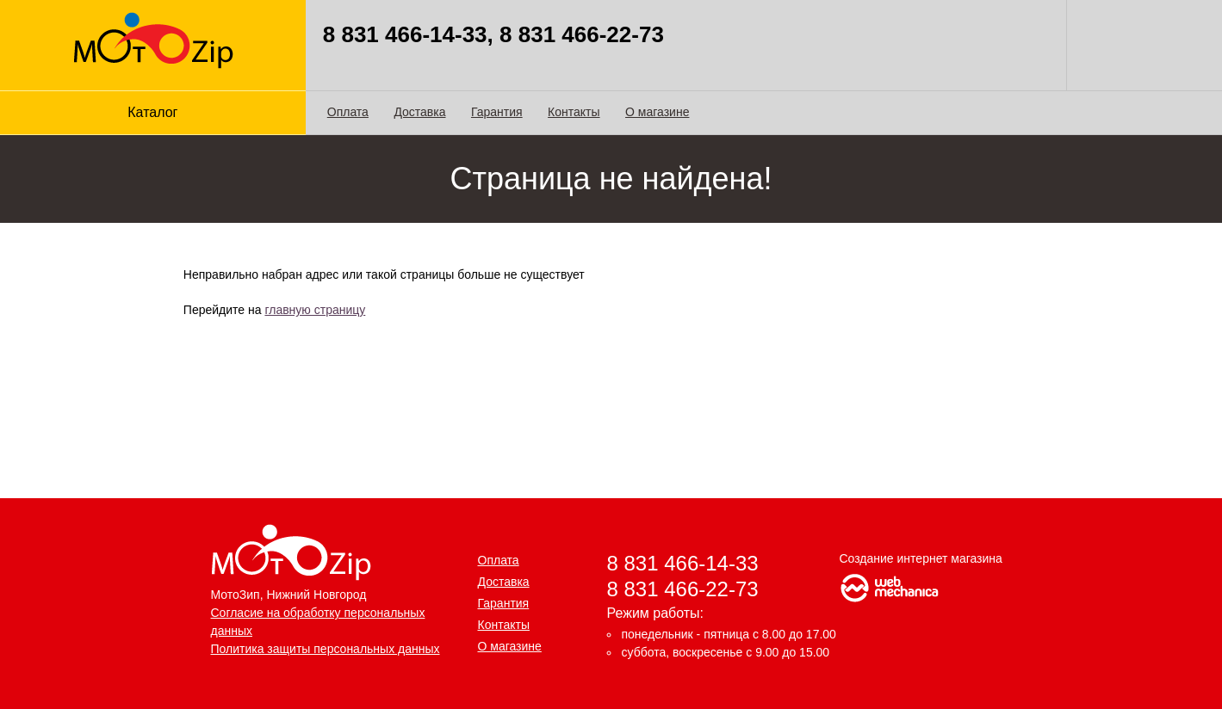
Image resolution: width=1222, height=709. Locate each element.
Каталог (152, 112)
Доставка (419, 112)
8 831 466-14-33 (683, 563)
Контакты (573, 112)
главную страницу (314, 310)
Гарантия (497, 112)
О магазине (657, 112)
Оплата (348, 112)
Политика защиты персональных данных (325, 649)
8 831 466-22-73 (683, 589)
